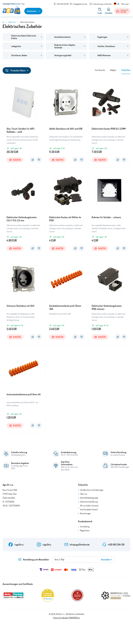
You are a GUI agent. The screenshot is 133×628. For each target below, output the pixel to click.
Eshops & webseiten (61, 618)
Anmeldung (84, 527)
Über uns (83, 494)
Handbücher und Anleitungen (91, 491)
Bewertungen (85, 514)
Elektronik (12, 22)
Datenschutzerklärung (89, 502)
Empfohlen (125, 71)
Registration (85, 531)
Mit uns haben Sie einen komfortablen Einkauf (89, 508)
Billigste (113, 71)
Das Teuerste (100, 71)
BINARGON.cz (74, 618)
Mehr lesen (125, 4)
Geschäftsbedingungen (89, 498)
